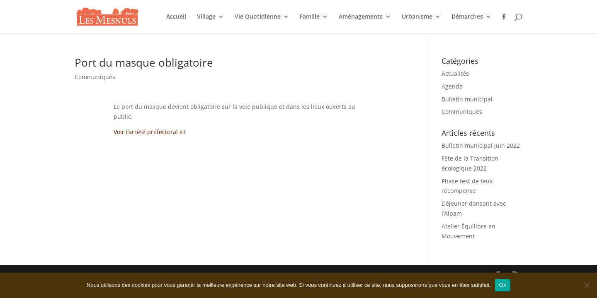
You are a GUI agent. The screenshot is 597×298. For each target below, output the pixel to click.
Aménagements (361, 17)
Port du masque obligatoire (144, 62)
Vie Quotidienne (258, 17)
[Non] (586, 285)
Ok (502, 285)
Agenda (452, 86)
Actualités (455, 73)
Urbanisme (417, 17)
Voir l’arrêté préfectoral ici (150, 132)
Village (206, 17)
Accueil (176, 17)
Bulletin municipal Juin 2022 (481, 145)
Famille (310, 17)
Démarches (467, 17)
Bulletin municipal (467, 99)
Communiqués (95, 77)
